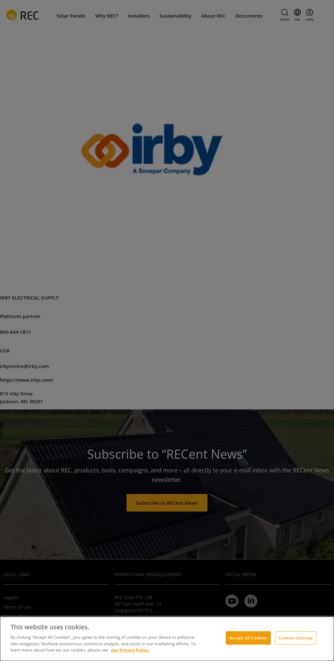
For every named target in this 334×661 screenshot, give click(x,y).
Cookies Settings (296, 637)
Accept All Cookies (248, 637)
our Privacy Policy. (130, 650)
